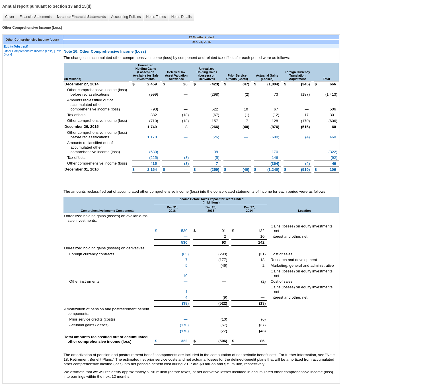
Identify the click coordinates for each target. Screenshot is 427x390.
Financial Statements (36, 17)
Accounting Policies (126, 17)
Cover (9, 17)
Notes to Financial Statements (81, 17)
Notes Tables (156, 17)
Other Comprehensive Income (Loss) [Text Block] (32, 52)
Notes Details (181, 17)
